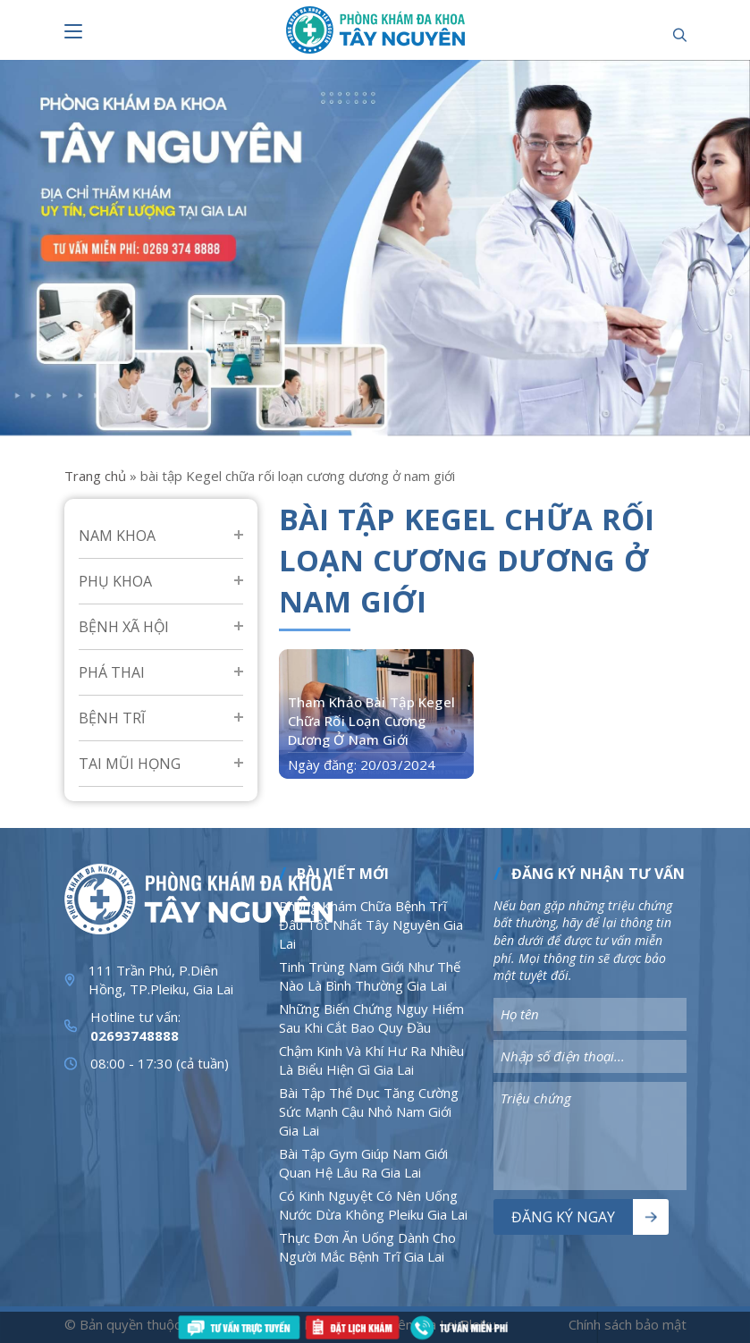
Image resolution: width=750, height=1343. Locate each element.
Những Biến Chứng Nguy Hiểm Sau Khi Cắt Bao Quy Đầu (371, 1018)
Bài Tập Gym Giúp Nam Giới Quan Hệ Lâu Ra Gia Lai (363, 1163)
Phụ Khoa (115, 581)
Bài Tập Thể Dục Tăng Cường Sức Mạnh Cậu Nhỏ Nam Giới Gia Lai (369, 1111)
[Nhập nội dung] (590, 1014)
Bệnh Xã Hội (124, 627)
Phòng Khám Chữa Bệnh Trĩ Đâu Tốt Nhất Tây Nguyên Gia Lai (371, 924)
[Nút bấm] (73, 31)
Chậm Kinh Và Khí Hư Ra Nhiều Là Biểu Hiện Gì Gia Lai (371, 1060)
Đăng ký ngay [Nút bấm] (563, 1217)
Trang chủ (95, 476)
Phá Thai (112, 672)
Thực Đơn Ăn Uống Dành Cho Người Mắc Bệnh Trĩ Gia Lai (367, 1247)
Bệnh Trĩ (112, 718)
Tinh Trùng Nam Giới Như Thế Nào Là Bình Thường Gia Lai (369, 976)
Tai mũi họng (130, 763)
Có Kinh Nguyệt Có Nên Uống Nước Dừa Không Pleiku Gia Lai (373, 1205)
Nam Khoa (117, 535)
